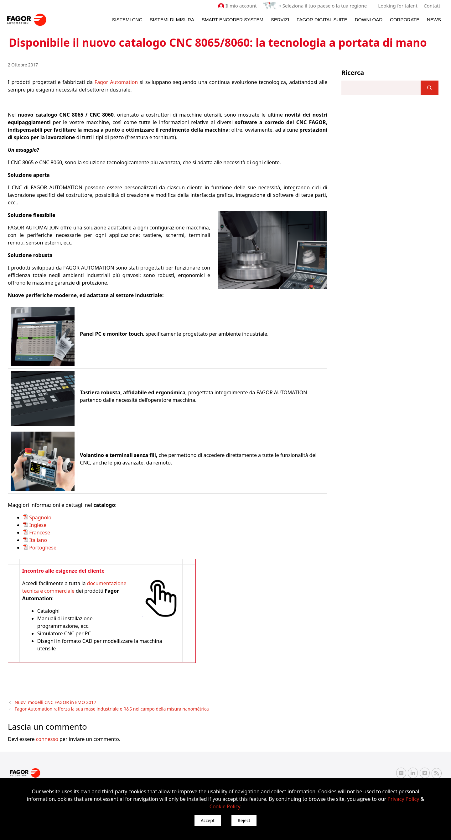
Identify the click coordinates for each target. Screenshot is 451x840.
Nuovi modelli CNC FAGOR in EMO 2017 (54, 702)
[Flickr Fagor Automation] (401, 772)
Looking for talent (397, 6)
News (434, 19)
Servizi (280, 19)
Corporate (404, 19)
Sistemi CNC (127, 19)
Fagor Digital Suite (322, 19)
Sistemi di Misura (172, 19)
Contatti (433, 6)
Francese (39, 532)
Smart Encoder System (232, 19)
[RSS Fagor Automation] (437, 772)
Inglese (37, 524)
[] (429, 88)
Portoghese (42, 547)
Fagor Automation (116, 81)
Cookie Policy (225, 806)
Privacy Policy (403, 798)
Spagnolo (40, 517)
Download (368, 19)
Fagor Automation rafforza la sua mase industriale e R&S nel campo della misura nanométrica (108, 708)
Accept (208, 820)
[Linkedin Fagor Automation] (413, 772)
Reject (244, 820)
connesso (47, 738)
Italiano (37, 539)
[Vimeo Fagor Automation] (425, 772)
